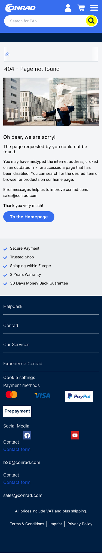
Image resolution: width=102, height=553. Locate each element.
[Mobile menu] (94, 7)
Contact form (16, 449)
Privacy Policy (79, 523)
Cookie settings (19, 377)
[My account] (68, 7)
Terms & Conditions (27, 523)
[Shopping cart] (81, 7)
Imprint (56, 523)
